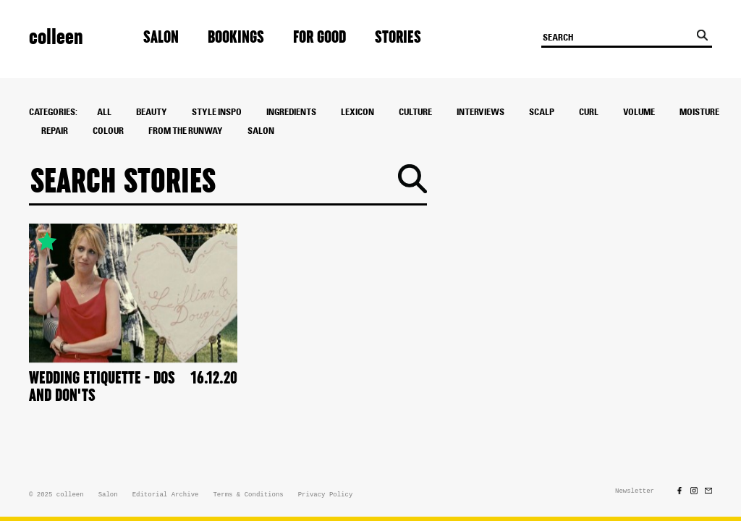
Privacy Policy (325, 495)
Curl (588, 112)
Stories (398, 37)
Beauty (151, 112)
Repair (54, 131)
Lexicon (357, 112)
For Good (319, 37)
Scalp (541, 112)
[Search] (214, 181)
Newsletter (634, 491)
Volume (639, 112)
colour (108, 131)
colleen (56, 37)
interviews (480, 112)
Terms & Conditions (248, 495)
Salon (161, 37)
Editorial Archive (165, 495)
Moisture (699, 112)
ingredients (291, 112)
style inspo (217, 112)
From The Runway (185, 131)
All (104, 112)
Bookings (236, 37)
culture (415, 112)
